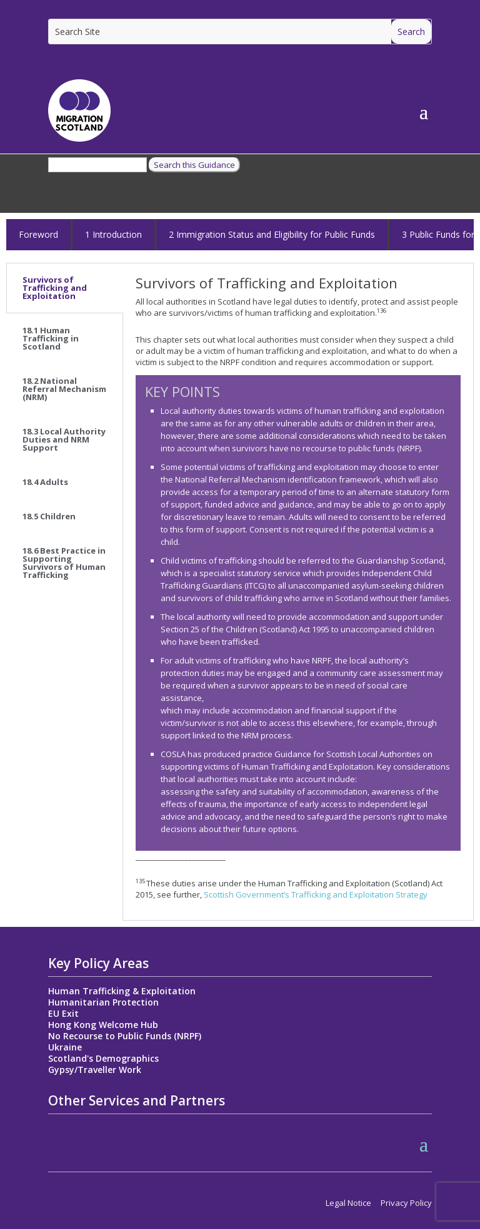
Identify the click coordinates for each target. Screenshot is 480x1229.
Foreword (38, 234)
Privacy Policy (406, 1202)
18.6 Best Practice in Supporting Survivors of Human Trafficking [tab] (64, 562)
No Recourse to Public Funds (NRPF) (124, 1036)
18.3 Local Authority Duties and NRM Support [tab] (64, 439)
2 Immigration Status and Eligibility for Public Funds (272, 234)
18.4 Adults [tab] (45, 481)
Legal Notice (348, 1202)
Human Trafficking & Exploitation (122, 991)
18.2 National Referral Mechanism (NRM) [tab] (64, 389)
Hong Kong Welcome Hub (103, 1025)
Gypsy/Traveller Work (94, 1069)
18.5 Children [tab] (49, 516)
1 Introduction (113, 234)
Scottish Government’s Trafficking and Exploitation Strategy (316, 894)
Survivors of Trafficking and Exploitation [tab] (54, 287)
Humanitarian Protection (103, 1002)
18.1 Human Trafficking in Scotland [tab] (50, 338)
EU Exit (63, 1013)
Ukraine (65, 1047)
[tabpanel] (298, 591)
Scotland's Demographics (103, 1058)
